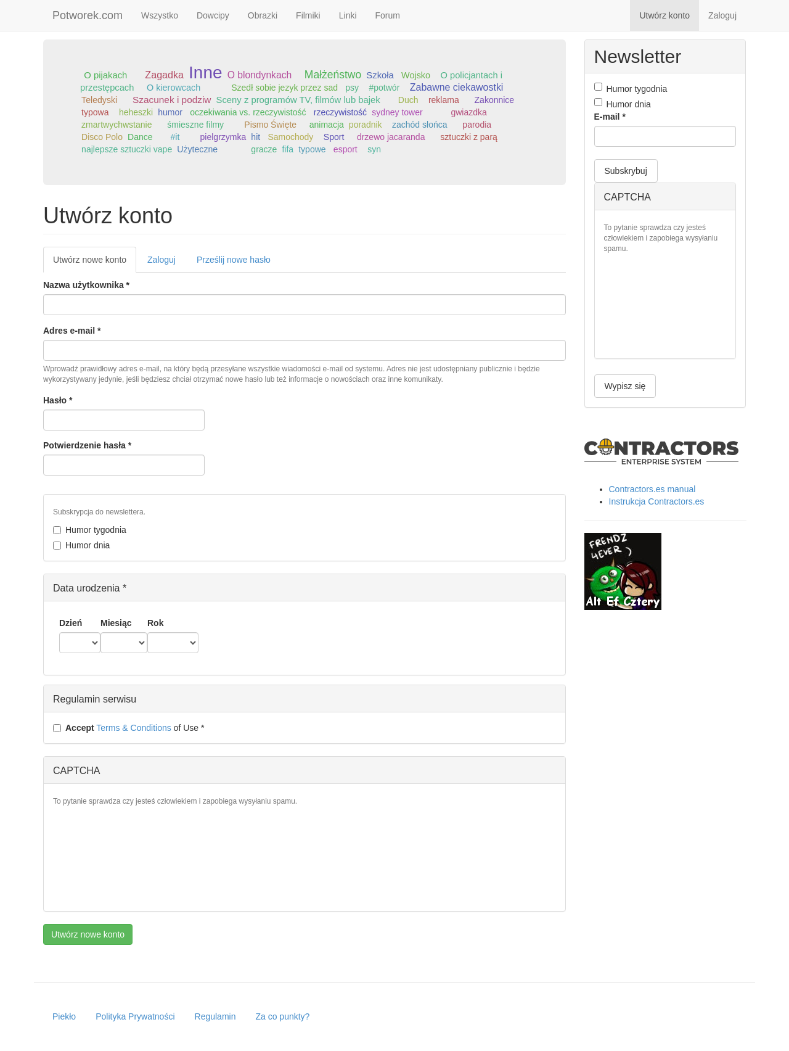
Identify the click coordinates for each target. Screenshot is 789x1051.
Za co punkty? (282, 1016)
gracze (264, 149)
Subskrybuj (626, 171)
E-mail (610, 117)
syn (374, 149)
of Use (128, 728)
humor (170, 112)
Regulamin (215, 1016)
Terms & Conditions (133, 728)
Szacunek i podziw (172, 99)
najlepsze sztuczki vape (126, 149)
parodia (476, 125)
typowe (311, 149)
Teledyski (99, 100)
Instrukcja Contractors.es (657, 501)
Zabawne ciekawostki (457, 87)
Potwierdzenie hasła (87, 445)
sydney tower (397, 112)
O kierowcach (173, 88)
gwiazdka (468, 112)
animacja (326, 125)
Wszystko (159, 15)
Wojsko (415, 75)
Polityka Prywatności (135, 1016)
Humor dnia (81, 545)
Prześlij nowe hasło (234, 260)
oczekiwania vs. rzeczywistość (248, 112)
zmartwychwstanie (116, 125)
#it (175, 137)
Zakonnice (495, 100)
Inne (206, 72)
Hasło (57, 400)
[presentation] (103, 857)
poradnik (365, 125)
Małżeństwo (333, 74)
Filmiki (308, 15)
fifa (287, 149)
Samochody (290, 137)
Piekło (64, 1016)
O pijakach (105, 75)
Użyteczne (197, 149)
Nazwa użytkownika (86, 285)
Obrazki (262, 15)
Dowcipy (213, 15)
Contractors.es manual (652, 489)
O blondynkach (259, 75)
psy (352, 88)
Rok (155, 623)
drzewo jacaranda (391, 137)
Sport (334, 137)
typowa (94, 112)
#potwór (384, 88)
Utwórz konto (664, 15)
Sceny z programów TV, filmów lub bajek (298, 100)
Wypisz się (625, 386)
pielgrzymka (223, 137)
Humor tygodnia (89, 530)
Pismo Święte (270, 125)
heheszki (136, 112)
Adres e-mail (71, 331)
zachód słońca (420, 125)
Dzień (70, 623)
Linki (348, 15)
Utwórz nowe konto (94, 263)
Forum (387, 15)
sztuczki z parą (468, 137)
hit (255, 137)
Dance (140, 137)
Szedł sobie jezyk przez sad (284, 88)
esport (345, 149)
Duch (408, 100)
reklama (443, 100)
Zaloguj (722, 15)
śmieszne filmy (195, 125)
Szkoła (380, 75)
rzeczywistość (340, 112)
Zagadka (164, 74)
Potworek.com (87, 15)
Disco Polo (102, 137)
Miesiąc (116, 623)
